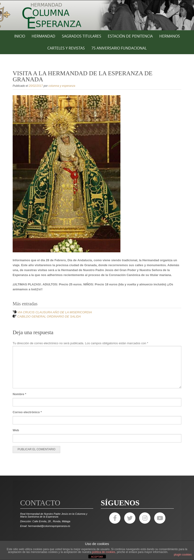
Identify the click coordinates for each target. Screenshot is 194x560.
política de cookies (103, 552)
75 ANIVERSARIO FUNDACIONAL (119, 48)
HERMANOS (169, 36)
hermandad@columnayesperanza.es (49, 526)
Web (16, 430)
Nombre (19, 394)
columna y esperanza (61, 85)
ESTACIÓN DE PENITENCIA (130, 36)
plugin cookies (183, 554)
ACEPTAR (97, 556)
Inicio (19, 36)
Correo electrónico (27, 412)
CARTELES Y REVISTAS (66, 48)
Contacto (40, 503)
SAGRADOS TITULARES (81, 36)
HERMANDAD (43, 36)
